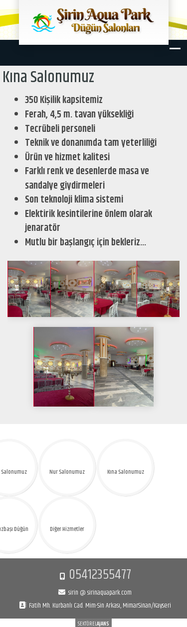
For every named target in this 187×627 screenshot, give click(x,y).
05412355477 (100, 575)
